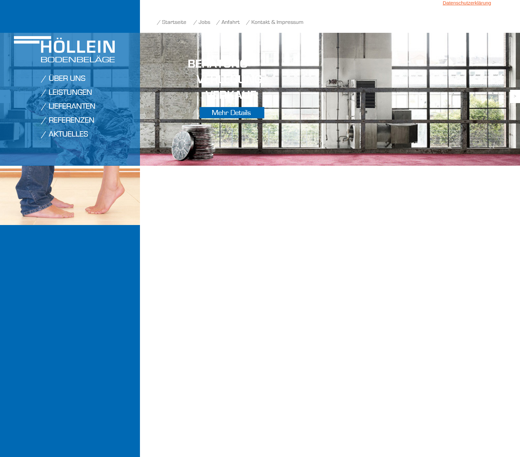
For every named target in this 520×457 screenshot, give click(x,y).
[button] (515, 96)
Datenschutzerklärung (467, 3)
